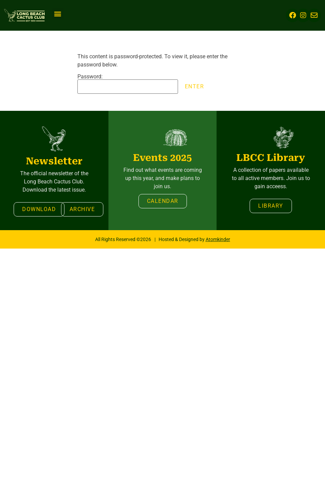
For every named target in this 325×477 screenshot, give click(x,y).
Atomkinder (218, 239)
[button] (57, 13)
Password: (127, 84)
